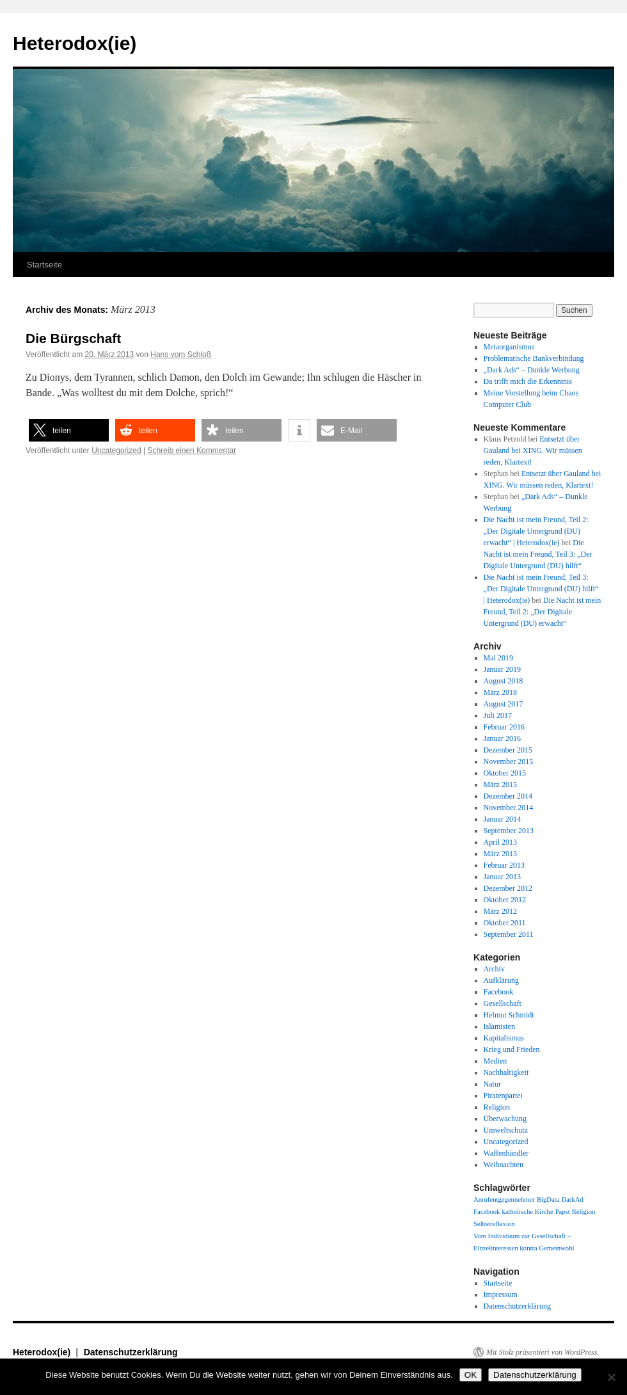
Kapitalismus (504, 1037)
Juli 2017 (498, 715)
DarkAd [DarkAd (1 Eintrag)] (572, 1199)
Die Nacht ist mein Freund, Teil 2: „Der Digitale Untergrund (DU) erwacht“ (542, 612)
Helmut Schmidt (509, 1014)
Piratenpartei (503, 1095)
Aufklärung (501, 980)
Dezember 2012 (508, 888)
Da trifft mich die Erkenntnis (528, 381)
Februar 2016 (504, 726)
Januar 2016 (502, 738)
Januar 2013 (502, 876)
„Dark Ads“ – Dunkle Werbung (532, 369)
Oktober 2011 (505, 922)
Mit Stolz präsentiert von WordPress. (542, 1352)
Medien (495, 1060)
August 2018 (503, 680)
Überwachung (505, 1118)
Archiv (494, 968)
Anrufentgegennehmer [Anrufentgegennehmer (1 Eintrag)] (504, 1199)
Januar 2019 (502, 669)
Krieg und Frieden (512, 1049)
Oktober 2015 (505, 773)
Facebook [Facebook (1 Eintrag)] (486, 1211)
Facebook (499, 991)
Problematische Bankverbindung (534, 358)
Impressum (501, 1294)
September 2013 (509, 830)
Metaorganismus (509, 346)
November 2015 (509, 761)
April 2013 (500, 842)
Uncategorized (116, 450)
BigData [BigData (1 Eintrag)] (548, 1199)
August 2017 (503, 703)
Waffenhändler (506, 1153)
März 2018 (500, 692)
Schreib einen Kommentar (191, 450)
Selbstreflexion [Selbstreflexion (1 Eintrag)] (494, 1223)
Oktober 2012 (505, 899)
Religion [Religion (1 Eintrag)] (584, 1211)
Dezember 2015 (508, 749)
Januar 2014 (502, 819)
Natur (492, 1084)
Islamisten (499, 1026)
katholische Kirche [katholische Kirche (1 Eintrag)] (527, 1211)
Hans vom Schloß (180, 354)
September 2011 (509, 934)
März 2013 (500, 853)
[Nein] (611, 1377)
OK (470, 1375)
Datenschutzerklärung (517, 1306)
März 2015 (500, 784)
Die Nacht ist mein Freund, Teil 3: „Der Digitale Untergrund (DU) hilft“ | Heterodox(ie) (541, 589)
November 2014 (509, 807)
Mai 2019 (498, 657)
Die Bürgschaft (73, 338)
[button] (69, 430)
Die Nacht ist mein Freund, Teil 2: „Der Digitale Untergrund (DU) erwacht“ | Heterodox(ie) (536, 531)
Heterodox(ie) (74, 43)
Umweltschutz (506, 1130)
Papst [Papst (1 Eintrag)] (562, 1211)
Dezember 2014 (508, 796)
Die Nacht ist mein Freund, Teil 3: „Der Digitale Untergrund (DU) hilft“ (538, 554)
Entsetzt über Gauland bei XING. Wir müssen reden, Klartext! (533, 450)
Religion (497, 1107)
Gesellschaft (502, 1003)
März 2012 (500, 911)
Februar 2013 (504, 865)
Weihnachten (503, 1164)
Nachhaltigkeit (506, 1072)
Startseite (44, 264)
